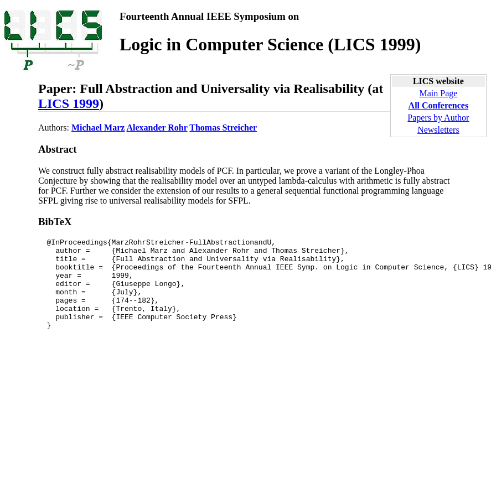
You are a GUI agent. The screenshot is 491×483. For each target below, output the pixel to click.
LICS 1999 (68, 103)
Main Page (438, 93)
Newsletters (438, 129)
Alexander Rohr (157, 127)
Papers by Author (438, 117)
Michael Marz (98, 127)
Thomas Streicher (223, 127)
